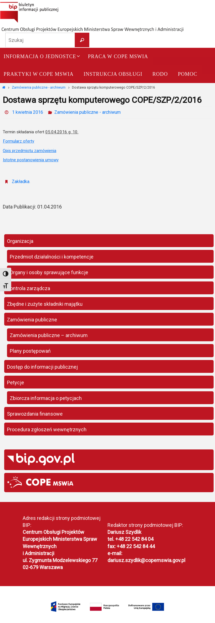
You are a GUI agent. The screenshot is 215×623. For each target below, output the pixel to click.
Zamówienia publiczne (32, 320)
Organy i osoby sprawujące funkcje (49, 272)
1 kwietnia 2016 (27, 112)
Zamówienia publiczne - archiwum (39, 87)
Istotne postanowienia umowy (31, 159)
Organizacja (20, 241)
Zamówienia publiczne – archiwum (49, 335)
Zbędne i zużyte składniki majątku (45, 304)
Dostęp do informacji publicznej (42, 367)
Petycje (15, 382)
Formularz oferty (18, 141)
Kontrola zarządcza (28, 288)
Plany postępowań (30, 351)
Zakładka (20, 181)
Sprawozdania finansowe (35, 414)
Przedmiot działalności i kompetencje (52, 257)
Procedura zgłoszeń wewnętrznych (47, 429)
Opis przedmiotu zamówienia (29, 150)
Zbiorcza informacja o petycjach (46, 398)
